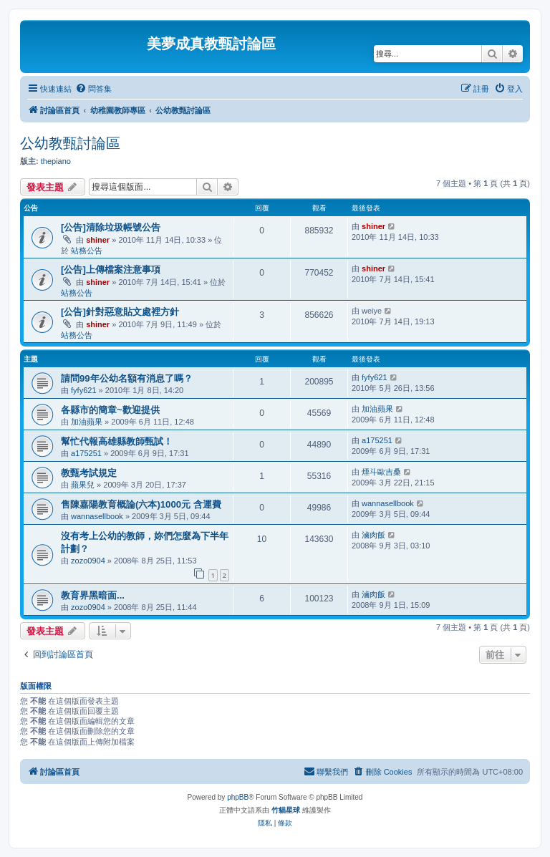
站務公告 (86, 250)
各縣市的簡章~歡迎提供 (110, 410)
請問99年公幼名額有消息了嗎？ (127, 378)
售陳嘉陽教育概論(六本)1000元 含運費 (141, 504)
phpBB (238, 797)
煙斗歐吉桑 (381, 472)
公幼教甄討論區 (70, 143)
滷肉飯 (373, 535)
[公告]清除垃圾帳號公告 (110, 227)
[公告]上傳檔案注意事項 (110, 269)
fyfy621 (83, 390)
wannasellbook (97, 516)
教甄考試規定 (89, 473)
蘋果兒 (83, 484)
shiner (98, 240)
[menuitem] (93, 88)
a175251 (86, 453)
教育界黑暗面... (93, 595)
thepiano (56, 161)
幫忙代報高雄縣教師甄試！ (117, 441)
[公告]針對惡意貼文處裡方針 (120, 311)
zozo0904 (88, 560)
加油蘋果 (86, 421)
